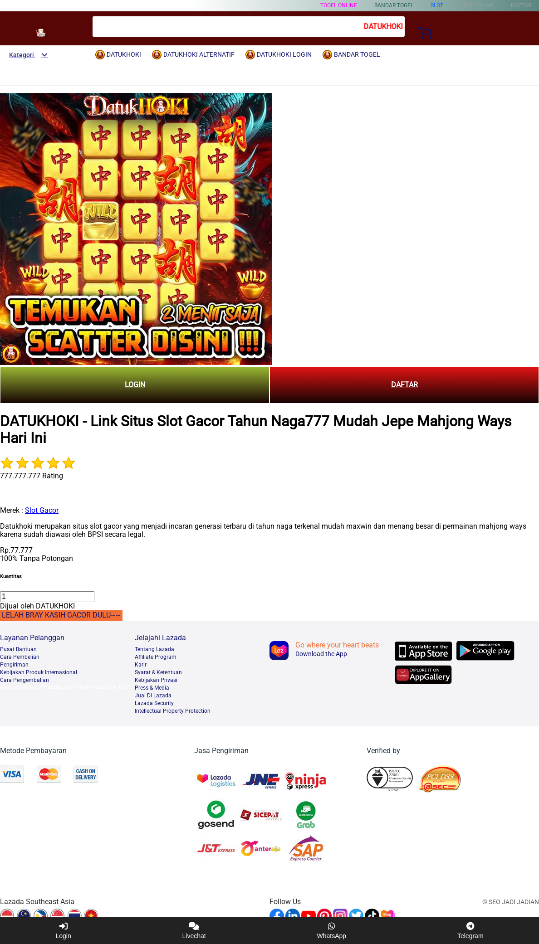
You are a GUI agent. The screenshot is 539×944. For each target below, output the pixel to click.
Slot (437, 5)
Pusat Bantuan (18, 649)
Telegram (470, 930)
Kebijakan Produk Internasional (38, 672)
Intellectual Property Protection (173, 711)
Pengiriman (14, 665)
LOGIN (135, 384)
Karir (141, 665)
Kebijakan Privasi (156, 680)
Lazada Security (154, 703)
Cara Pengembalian (24, 680)
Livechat (194, 930)
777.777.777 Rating (31, 476)
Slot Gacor (42, 510)
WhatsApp (332, 930)
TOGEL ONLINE (338, 5)
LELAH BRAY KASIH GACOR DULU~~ (61, 615)
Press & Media (152, 688)
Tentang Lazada (154, 649)
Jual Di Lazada (153, 695)
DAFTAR (404, 384)
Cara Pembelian (19, 657)
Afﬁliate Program (155, 657)
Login (63, 930)
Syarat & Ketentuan (158, 672)
